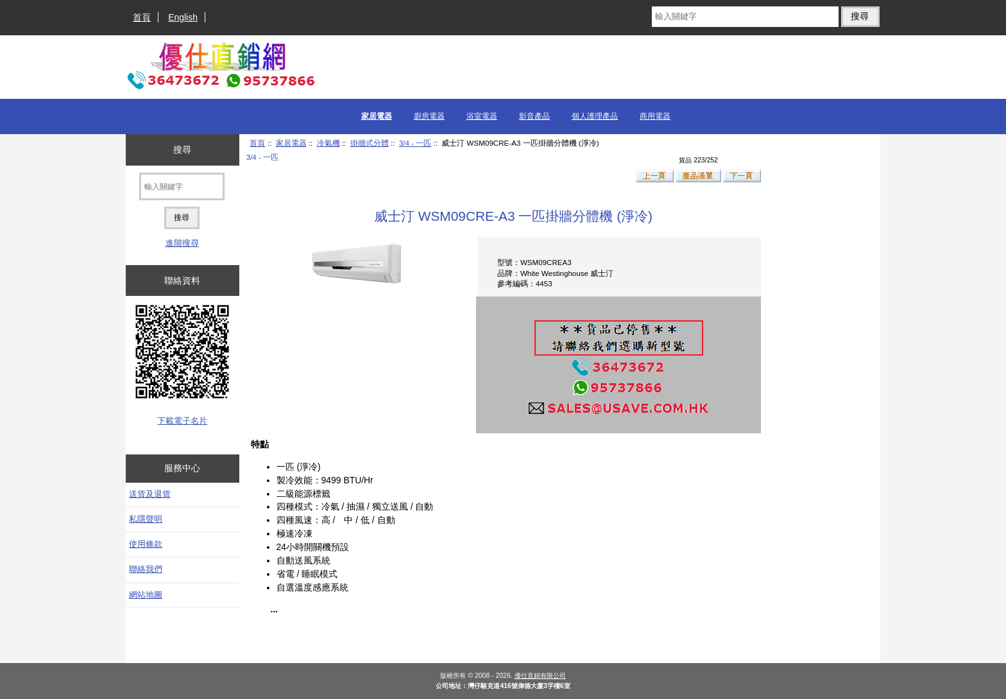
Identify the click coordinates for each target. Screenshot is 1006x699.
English (183, 17)
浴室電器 (481, 116)
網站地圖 (145, 595)
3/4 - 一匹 (415, 143)
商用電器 (655, 116)
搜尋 (182, 149)
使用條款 (145, 544)
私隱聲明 (145, 519)
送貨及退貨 (150, 494)
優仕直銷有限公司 (540, 675)
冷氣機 (328, 143)
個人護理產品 (595, 116)
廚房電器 (429, 116)
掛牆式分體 (369, 143)
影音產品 (534, 116)
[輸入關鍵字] (745, 16)
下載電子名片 (182, 421)
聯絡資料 (182, 280)
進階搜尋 (182, 243)
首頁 (142, 17)
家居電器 (291, 143)
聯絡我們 (145, 569)
